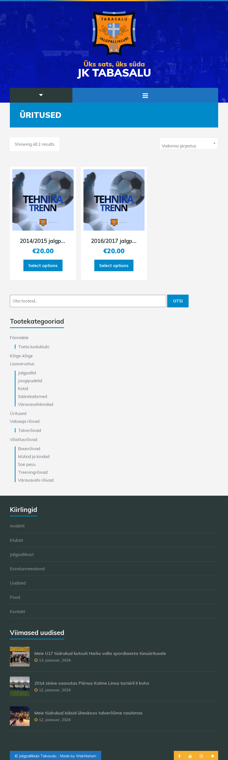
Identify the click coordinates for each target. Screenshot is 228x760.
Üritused (18, 413)
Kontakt (17, 611)
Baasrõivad (29, 448)
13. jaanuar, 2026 (55, 660)
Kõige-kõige (21, 355)
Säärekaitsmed (32, 396)
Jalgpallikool (21, 554)
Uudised (18, 583)
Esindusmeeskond (27, 569)
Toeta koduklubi (33, 346)
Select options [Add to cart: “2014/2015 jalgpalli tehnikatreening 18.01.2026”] (43, 265)
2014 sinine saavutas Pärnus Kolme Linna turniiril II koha (91, 683)
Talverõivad (29, 430)
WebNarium (86, 756)
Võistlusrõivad (23, 439)
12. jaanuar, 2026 (55, 690)
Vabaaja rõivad (24, 421)
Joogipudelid (30, 380)
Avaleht (17, 526)
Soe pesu (26, 464)
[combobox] (188, 143)
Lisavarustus (22, 363)
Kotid (23, 388)
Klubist (16, 540)
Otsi (178, 300)
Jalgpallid (27, 372)
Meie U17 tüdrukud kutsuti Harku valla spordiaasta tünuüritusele (100, 653)
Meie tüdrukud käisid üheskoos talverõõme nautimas (88, 712)
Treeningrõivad (33, 472)
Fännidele (19, 337)
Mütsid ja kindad (33, 456)
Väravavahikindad (35, 404)
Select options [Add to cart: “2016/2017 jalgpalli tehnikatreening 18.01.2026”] (114, 265)
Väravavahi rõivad (35, 480)
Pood (15, 597)
